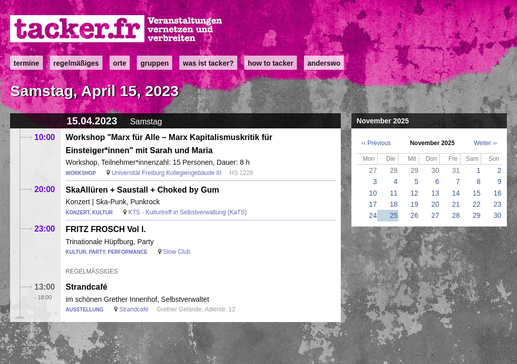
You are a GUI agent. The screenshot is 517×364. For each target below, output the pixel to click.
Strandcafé (87, 287)
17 (373, 204)
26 (414, 215)
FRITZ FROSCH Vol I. (106, 229)
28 (456, 215)
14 (456, 193)
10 (373, 193)
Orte (119, 63)
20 (435, 204)
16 (497, 193)
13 (435, 193)
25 (394, 215)
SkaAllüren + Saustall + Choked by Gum (142, 190)
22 (477, 204)
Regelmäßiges (76, 63)
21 (456, 204)
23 (497, 204)
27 (435, 215)
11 (394, 193)
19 (414, 204)
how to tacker (270, 63)
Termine (26, 63)
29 (477, 215)
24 (373, 215)
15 (477, 193)
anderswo (323, 63)
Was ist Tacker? (208, 63)
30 (497, 215)
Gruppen (154, 63)
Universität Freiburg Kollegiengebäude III (166, 172)
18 (394, 204)
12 (414, 193)
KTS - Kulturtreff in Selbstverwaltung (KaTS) (187, 212)
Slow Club (176, 251)
